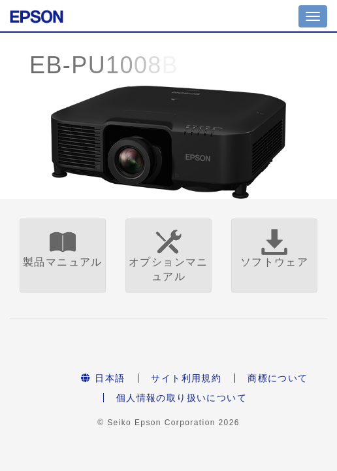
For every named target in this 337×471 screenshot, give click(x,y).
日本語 (103, 378)
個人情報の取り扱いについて (181, 397)
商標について (278, 378)
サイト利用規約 (186, 378)
